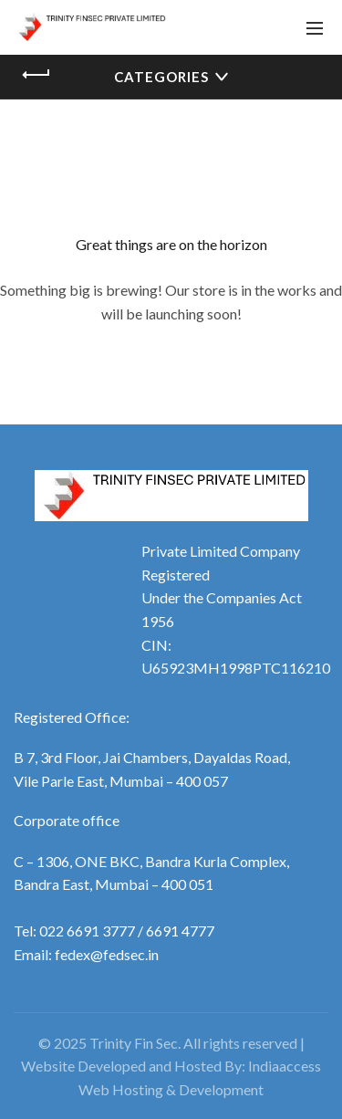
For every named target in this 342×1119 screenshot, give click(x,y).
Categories (161, 76)
